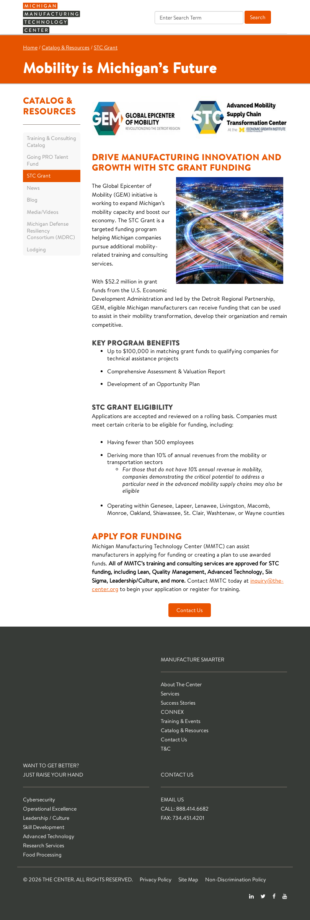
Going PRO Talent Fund (47, 160)
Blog (32, 199)
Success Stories (178, 702)
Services (170, 693)
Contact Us (189, 610)
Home (30, 47)
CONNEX (172, 711)
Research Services (43, 845)
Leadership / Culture (46, 817)
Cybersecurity (39, 799)
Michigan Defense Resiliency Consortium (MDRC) (51, 230)
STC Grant (105, 47)
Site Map (188, 879)
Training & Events (181, 721)
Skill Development (43, 827)
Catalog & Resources (66, 47)
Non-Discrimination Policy (235, 879)
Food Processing (42, 854)
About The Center (181, 684)
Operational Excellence (50, 808)
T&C (166, 748)
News (33, 187)
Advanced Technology (48, 836)
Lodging (36, 249)
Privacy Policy (155, 879)
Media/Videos (43, 211)
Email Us (172, 799)
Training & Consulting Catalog (51, 141)
